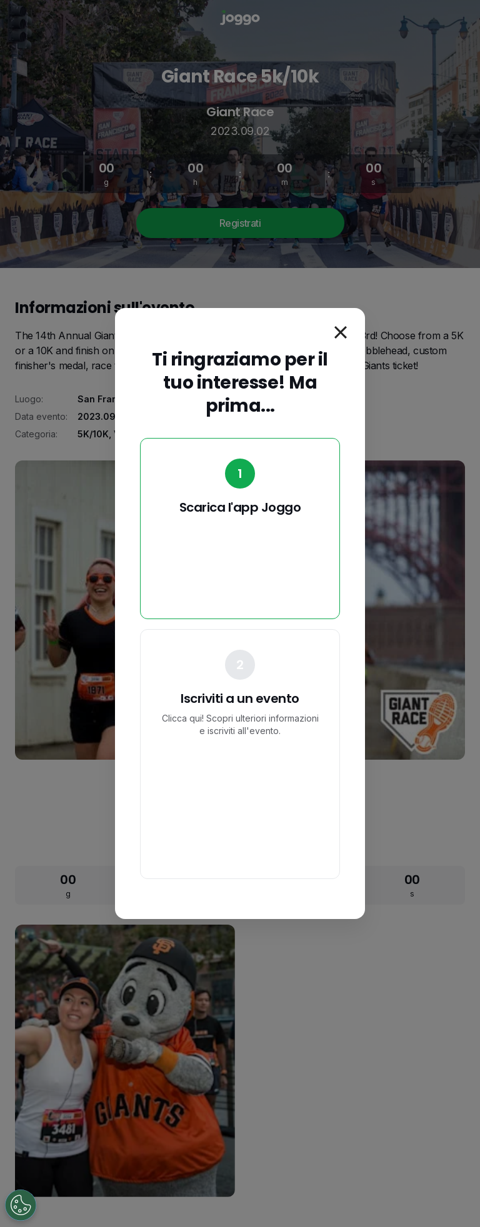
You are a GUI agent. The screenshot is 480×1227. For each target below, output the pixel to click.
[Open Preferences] (20, 1205)
